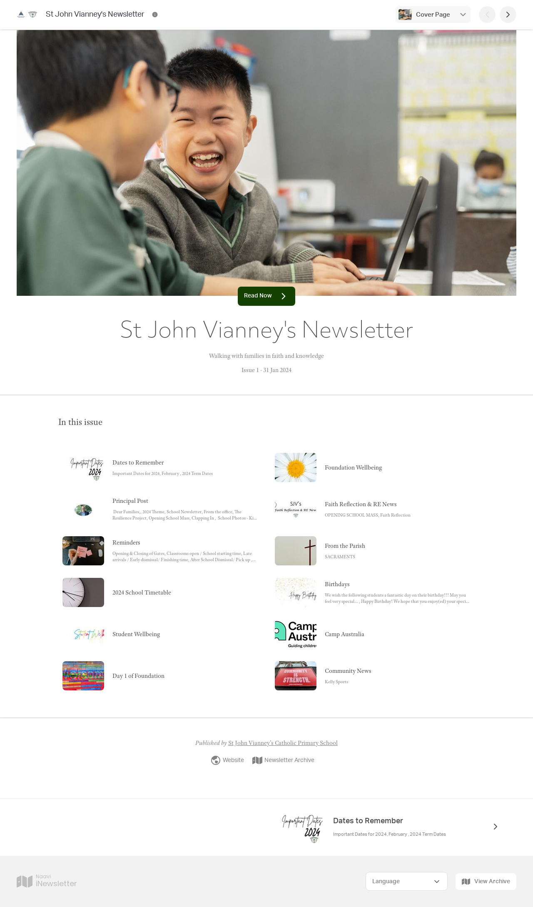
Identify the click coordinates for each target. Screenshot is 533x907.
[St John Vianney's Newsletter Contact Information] (155, 14)
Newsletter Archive (283, 760)
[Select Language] (406, 881)
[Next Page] (508, 14)
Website (227, 760)
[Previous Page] (487, 14)
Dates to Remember (369, 821)
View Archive (486, 881)
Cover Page (433, 15)
